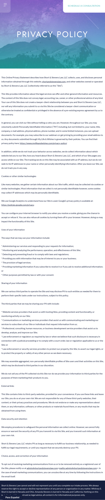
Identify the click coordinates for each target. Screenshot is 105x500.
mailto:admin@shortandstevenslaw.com (78, 468)
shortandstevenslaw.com (54, 81)
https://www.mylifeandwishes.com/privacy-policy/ (43, 143)
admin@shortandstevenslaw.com (42, 468)
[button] (5, 5)
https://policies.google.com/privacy (17, 205)
